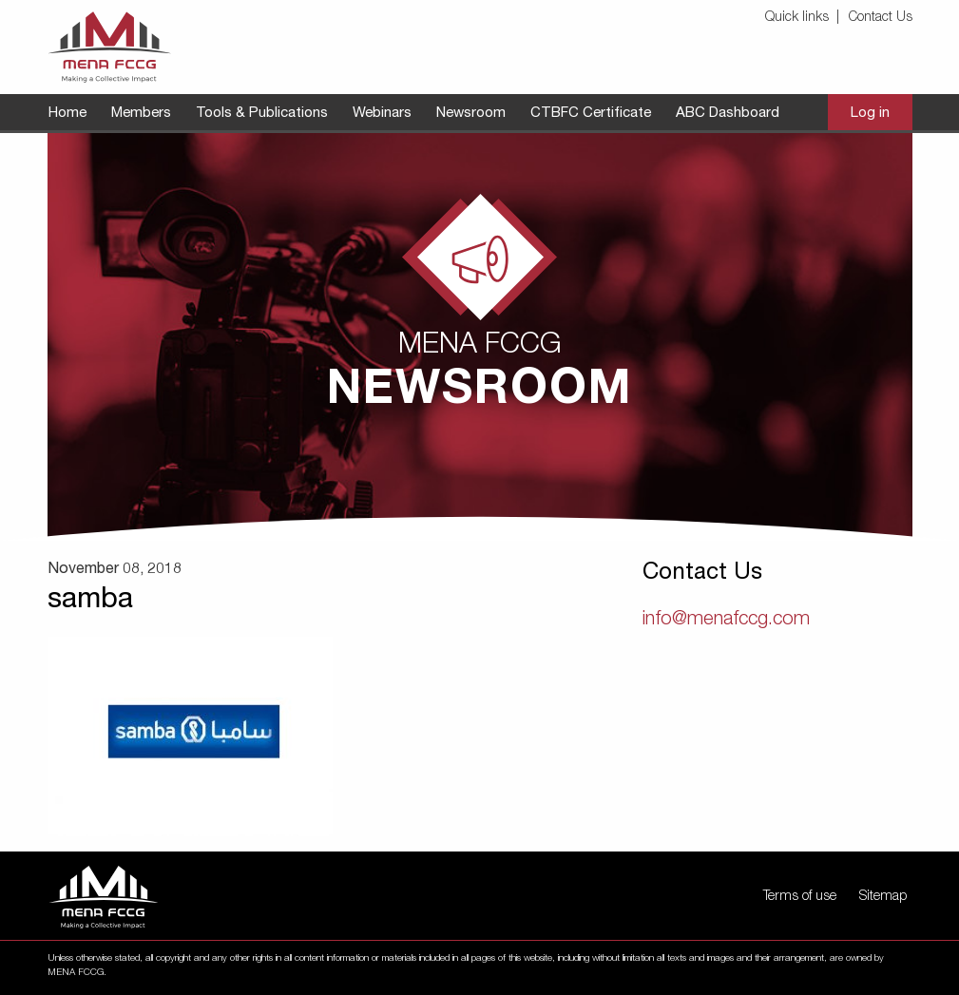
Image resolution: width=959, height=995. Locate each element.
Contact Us (880, 18)
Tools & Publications (262, 113)
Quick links (797, 18)
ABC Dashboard (727, 113)
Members (141, 113)
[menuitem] (805, 19)
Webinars (382, 113)
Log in (870, 113)
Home (67, 113)
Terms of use (799, 897)
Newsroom (471, 113)
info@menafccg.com (726, 620)
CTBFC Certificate (590, 113)
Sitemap (883, 897)
